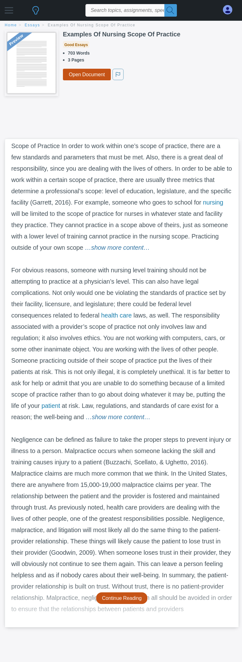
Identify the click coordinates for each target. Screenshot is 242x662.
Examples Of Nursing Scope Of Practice (92, 25)
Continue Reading (122, 598)
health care (116, 315)
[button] (9, 8)
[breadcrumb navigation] (121, 25)
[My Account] (230, 10)
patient (51, 405)
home (11, 25)
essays (32, 25)
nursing (213, 202)
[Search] (170, 10)
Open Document (87, 74)
